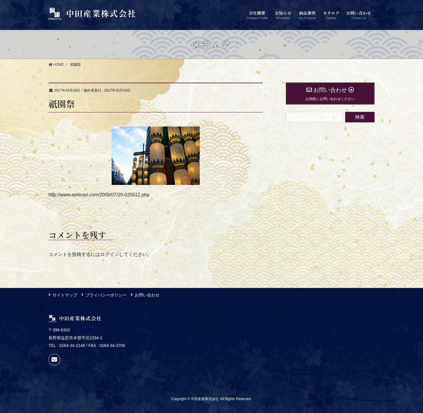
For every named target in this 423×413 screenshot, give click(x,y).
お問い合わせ (147, 294)
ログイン (109, 254)
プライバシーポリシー (106, 294)
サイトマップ (65, 294)
